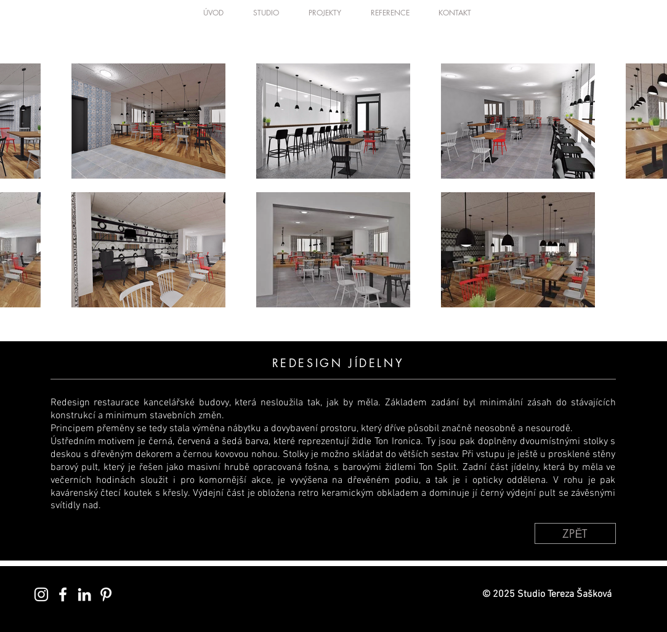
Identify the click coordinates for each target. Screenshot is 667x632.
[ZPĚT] (575, 533)
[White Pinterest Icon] (106, 594)
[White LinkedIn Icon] (84, 594)
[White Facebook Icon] (63, 594)
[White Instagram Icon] (41, 594)
